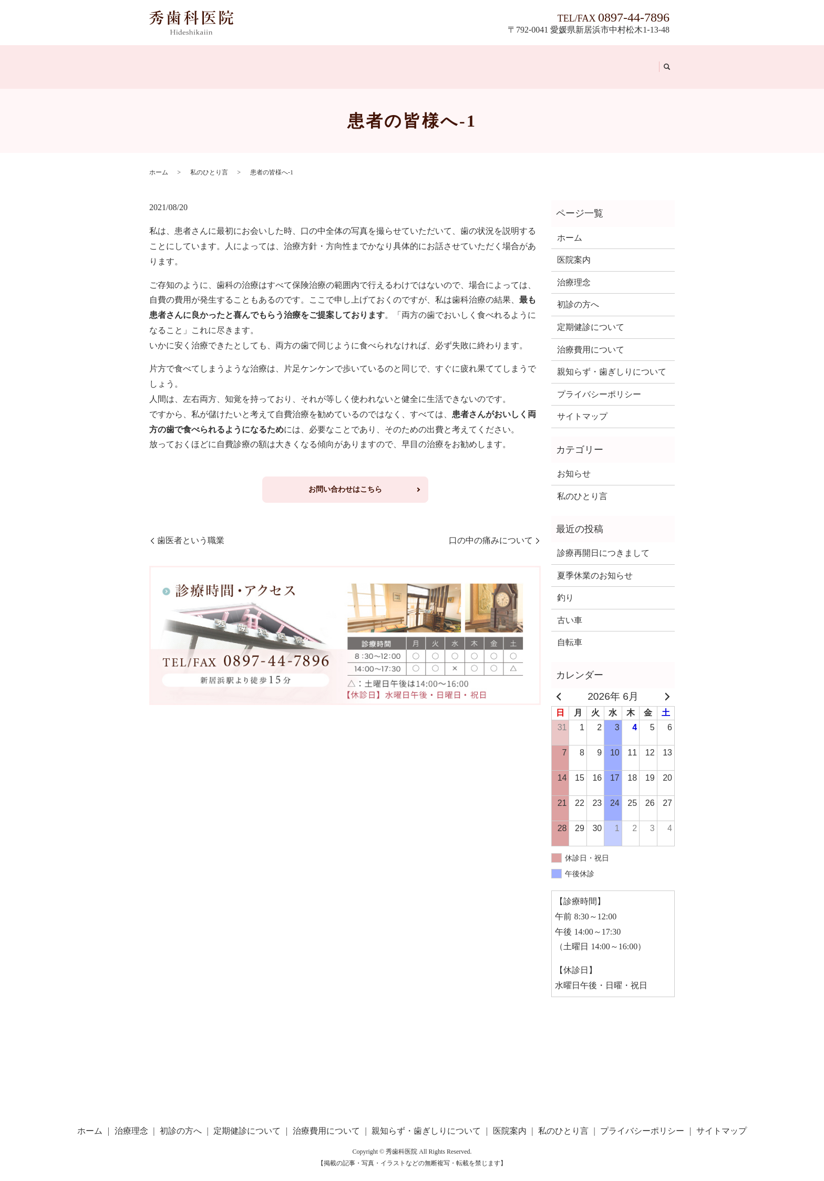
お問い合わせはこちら (345, 477)
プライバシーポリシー (599, 381)
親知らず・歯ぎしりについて (491, 60)
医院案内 (574, 60)
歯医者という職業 (190, 527)
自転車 (569, 630)
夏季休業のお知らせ (595, 562)
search (663, 61)
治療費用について (389, 60)
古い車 (569, 607)
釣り (565, 585)
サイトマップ (582, 404)
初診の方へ (247, 60)
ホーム (165, 60)
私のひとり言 (625, 60)
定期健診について (311, 60)
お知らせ (574, 461)
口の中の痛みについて (491, 527)
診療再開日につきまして (603, 540)
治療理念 (201, 60)
